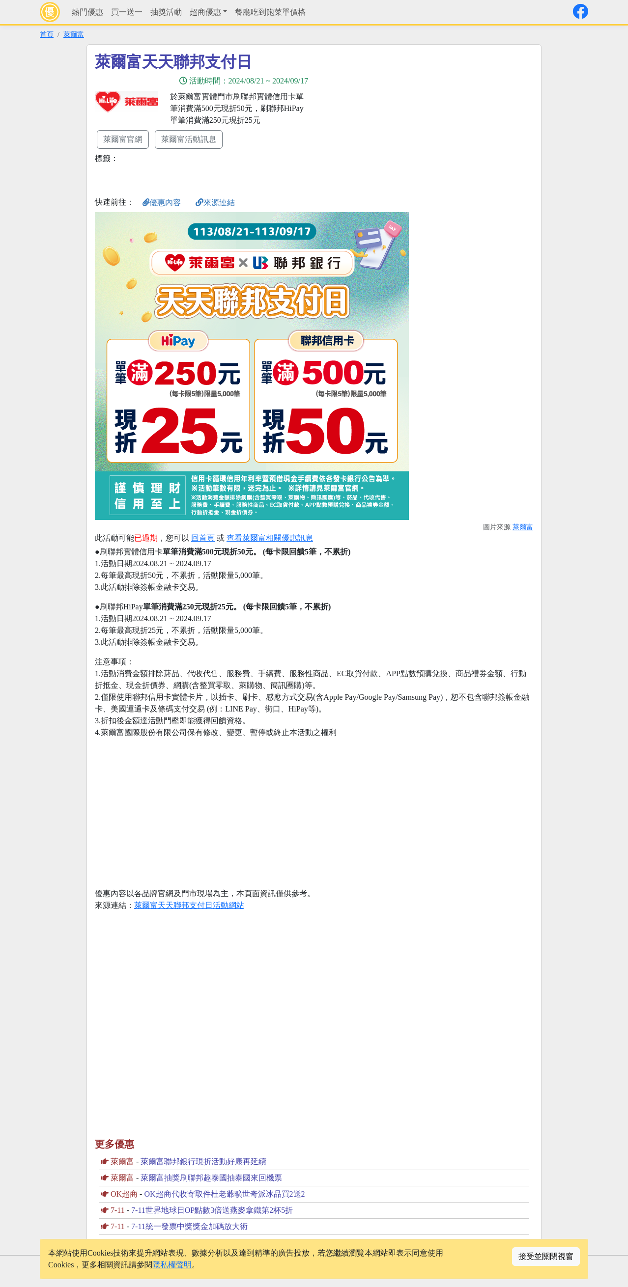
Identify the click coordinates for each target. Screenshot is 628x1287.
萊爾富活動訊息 (188, 139)
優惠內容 (162, 202)
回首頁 (203, 538)
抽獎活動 (166, 12)
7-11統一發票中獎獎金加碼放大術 (189, 1226)
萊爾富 (73, 34)
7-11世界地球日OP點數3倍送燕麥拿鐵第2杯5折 (212, 1210)
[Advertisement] (402, 121)
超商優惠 (205, 12)
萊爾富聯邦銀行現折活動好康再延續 (203, 1161)
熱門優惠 (87, 12)
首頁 (47, 34)
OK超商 (124, 1194)
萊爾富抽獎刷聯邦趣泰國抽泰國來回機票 (211, 1178)
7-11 (118, 1210)
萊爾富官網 (123, 139)
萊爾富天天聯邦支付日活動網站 (189, 905)
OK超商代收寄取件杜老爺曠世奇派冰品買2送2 (224, 1194)
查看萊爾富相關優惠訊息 (270, 538)
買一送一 (127, 12)
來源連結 (215, 202)
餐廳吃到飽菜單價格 (270, 12)
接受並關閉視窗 (545, 1256)
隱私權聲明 (172, 1264)
